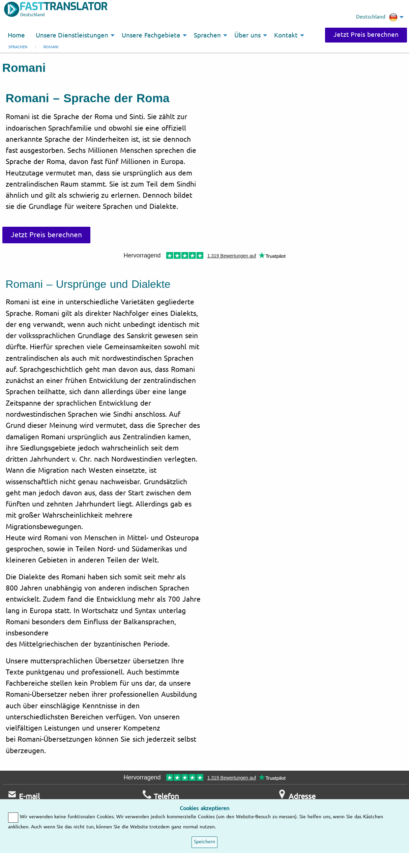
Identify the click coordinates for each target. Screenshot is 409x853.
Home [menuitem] (16, 35)
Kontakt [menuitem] (286, 35)
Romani (50, 47)
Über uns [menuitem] (247, 35)
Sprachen (17, 47)
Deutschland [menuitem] (377, 17)
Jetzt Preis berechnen (366, 34)
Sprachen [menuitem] (207, 35)
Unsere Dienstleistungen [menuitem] (72, 35)
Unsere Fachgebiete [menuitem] (151, 35)
